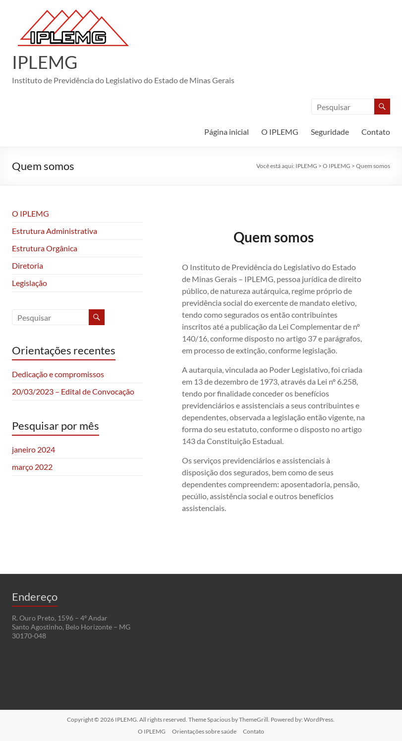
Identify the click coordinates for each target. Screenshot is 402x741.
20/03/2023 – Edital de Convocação (73, 391)
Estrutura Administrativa (54, 230)
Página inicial (226, 131)
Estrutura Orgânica (44, 248)
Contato (375, 131)
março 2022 (32, 466)
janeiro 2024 (33, 449)
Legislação (29, 282)
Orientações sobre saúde (204, 731)
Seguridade (330, 131)
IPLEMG (44, 62)
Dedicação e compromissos (58, 374)
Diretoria (27, 265)
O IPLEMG (279, 131)
